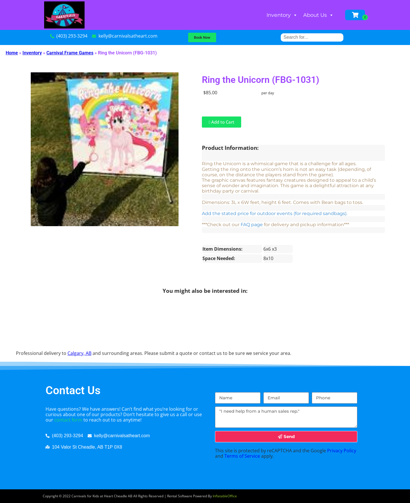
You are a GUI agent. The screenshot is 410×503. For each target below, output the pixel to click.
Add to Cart (221, 122)
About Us (318, 15)
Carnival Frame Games (69, 53)
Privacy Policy (341, 450)
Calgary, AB (79, 353)
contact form (68, 420)
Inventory (282, 15)
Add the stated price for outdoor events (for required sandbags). (274, 213)
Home (12, 53)
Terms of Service (242, 456)
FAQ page (252, 224)
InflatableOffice (225, 496)
